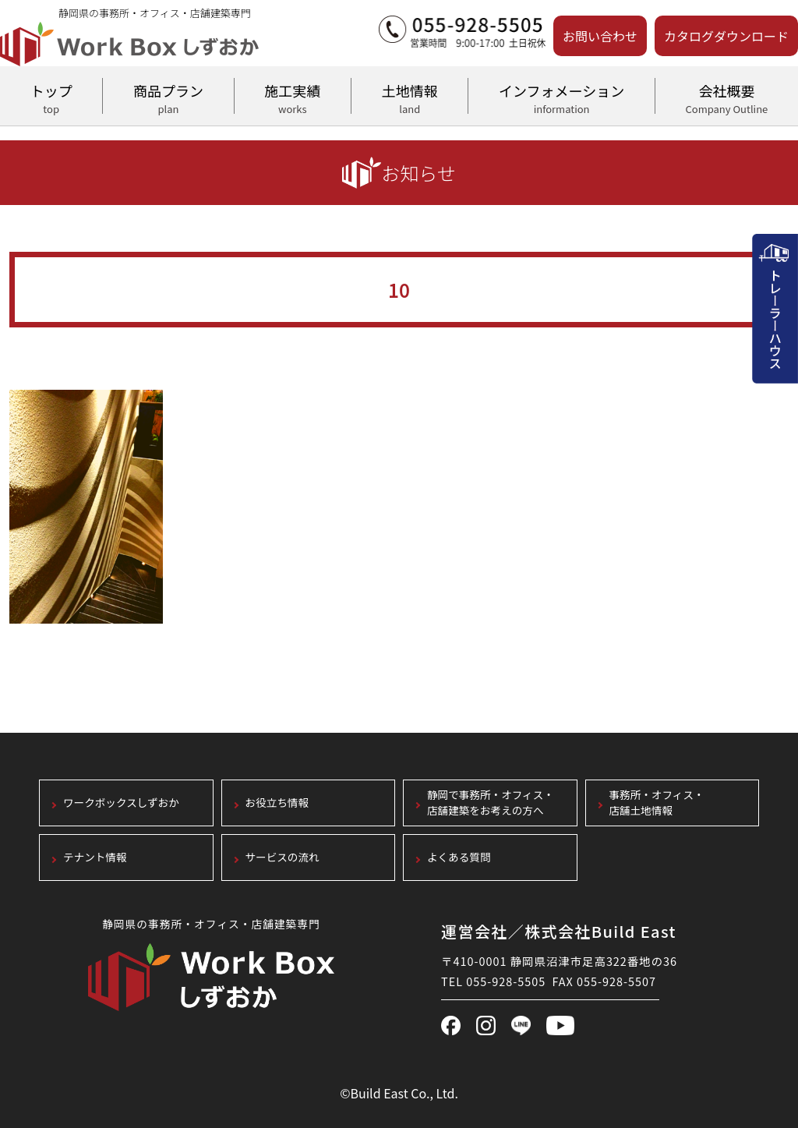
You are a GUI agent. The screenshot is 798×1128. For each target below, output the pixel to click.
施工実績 (293, 96)
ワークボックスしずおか (121, 803)
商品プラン (168, 96)
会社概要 (726, 96)
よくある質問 (459, 857)
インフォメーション (561, 96)
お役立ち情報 (277, 803)
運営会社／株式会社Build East (558, 931)
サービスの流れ (282, 857)
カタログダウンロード (726, 36)
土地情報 (409, 96)
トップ (51, 96)
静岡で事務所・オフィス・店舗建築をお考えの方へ (490, 803)
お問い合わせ (600, 36)
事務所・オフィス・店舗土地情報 (656, 803)
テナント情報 (95, 857)
